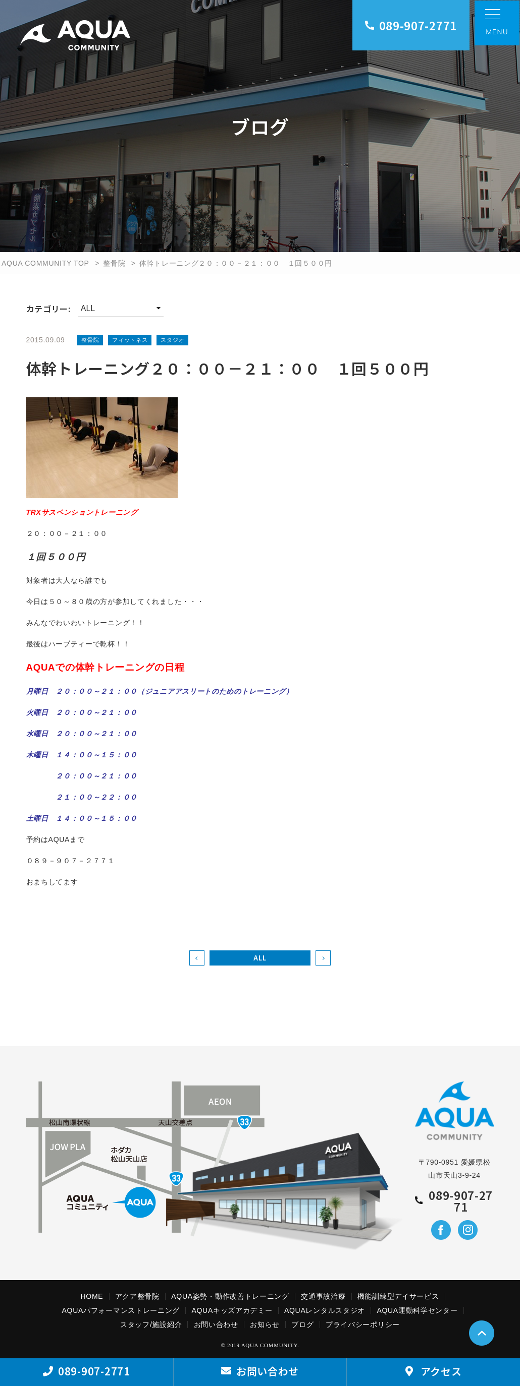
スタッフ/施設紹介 (151, 1324)
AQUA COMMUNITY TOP (45, 263)
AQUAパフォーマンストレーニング (121, 1310)
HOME (92, 1296)
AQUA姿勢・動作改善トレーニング (230, 1296)
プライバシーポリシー (363, 1324)
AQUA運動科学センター (417, 1310)
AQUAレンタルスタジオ (324, 1310)
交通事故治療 (323, 1296)
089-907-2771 (411, 25)
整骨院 (114, 263)
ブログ (302, 1324)
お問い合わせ (216, 1324)
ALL (259, 957)
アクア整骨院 (137, 1296)
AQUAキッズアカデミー (231, 1310)
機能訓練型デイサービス (398, 1296)
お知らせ (265, 1324)
